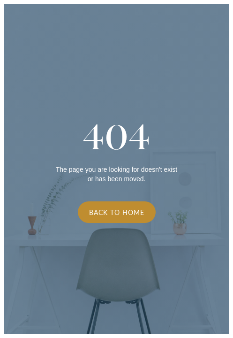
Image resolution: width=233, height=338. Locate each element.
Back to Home (116, 212)
